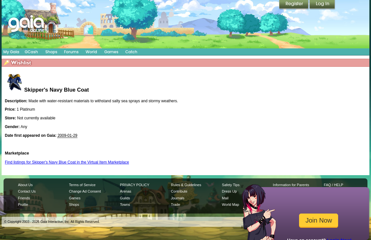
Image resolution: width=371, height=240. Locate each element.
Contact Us (27, 191)
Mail (225, 198)
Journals (178, 198)
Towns (125, 204)
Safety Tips (231, 185)
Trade (175, 204)
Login (322, 5)
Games (111, 52)
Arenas (125, 191)
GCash (31, 52)
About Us (25, 185)
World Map (230, 204)
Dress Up (229, 191)
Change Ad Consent (85, 191)
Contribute (179, 191)
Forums (71, 52)
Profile (23, 204)
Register (294, 5)
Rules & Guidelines (186, 185)
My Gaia (11, 52)
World (91, 52)
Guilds (125, 198)
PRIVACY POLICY (134, 185)
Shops (51, 52)
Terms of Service (82, 185)
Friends (24, 198)
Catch (131, 52)
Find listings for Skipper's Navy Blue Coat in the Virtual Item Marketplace (67, 162)
